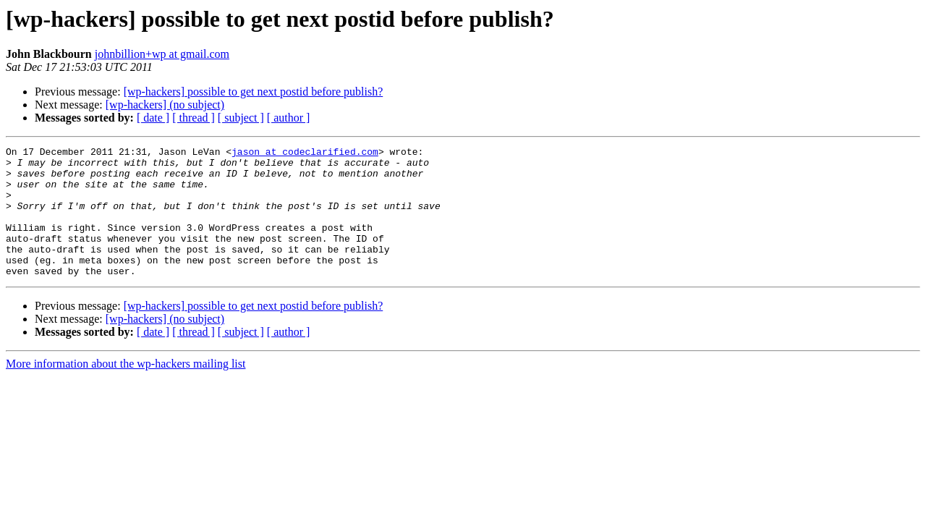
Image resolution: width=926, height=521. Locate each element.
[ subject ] (241, 117)
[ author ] (288, 117)
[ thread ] (193, 117)
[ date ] (153, 117)
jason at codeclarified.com (305, 153)
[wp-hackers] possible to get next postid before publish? (253, 91)
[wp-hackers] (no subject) (165, 104)
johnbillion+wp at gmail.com (162, 54)
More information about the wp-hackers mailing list (125, 390)
